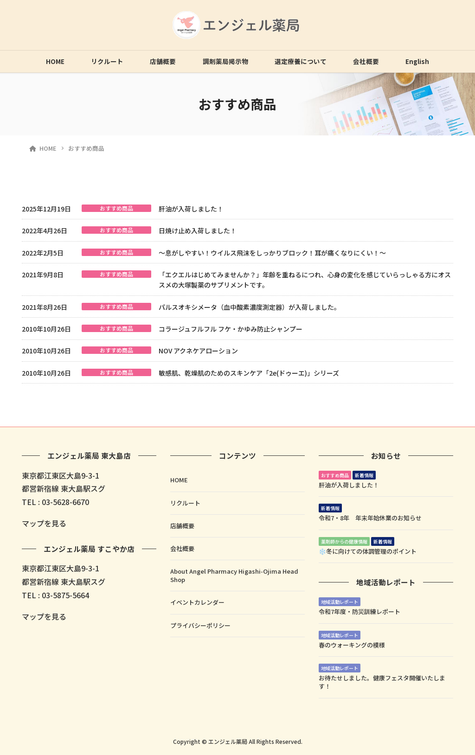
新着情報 (364, 475)
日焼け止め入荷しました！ (198, 230)
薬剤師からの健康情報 (344, 541)
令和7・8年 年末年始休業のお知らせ (370, 517)
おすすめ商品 (116, 208)
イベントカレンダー (197, 602)
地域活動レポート (339, 601)
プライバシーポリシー (200, 625)
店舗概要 (163, 61)
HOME (55, 61)
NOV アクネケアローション (198, 350)
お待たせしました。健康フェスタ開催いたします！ (382, 682)
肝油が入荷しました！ (191, 208)
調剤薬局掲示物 (225, 61)
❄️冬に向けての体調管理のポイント (368, 551)
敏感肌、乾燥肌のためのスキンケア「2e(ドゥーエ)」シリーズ (249, 373)
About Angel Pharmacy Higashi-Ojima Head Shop (234, 575)
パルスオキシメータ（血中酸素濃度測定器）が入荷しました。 (249, 307)
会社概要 (366, 61)
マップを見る (44, 523)
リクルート (107, 61)
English (417, 61)
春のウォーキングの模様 (352, 644)
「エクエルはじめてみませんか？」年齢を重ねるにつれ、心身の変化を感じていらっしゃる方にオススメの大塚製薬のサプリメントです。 (305, 279)
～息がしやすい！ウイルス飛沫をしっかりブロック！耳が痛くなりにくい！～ (272, 252)
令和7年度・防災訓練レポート (359, 611)
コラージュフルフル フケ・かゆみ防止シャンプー (230, 328)
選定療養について (301, 61)
